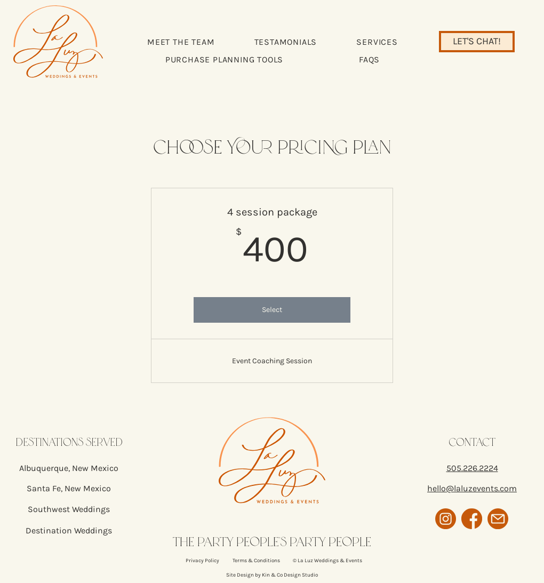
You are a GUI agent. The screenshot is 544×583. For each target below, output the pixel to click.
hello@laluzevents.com (472, 488)
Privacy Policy (202, 560)
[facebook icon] (471, 518)
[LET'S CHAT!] (477, 41)
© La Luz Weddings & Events (327, 560)
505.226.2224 (472, 468)
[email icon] (497, 518)
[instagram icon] (445, 518)
